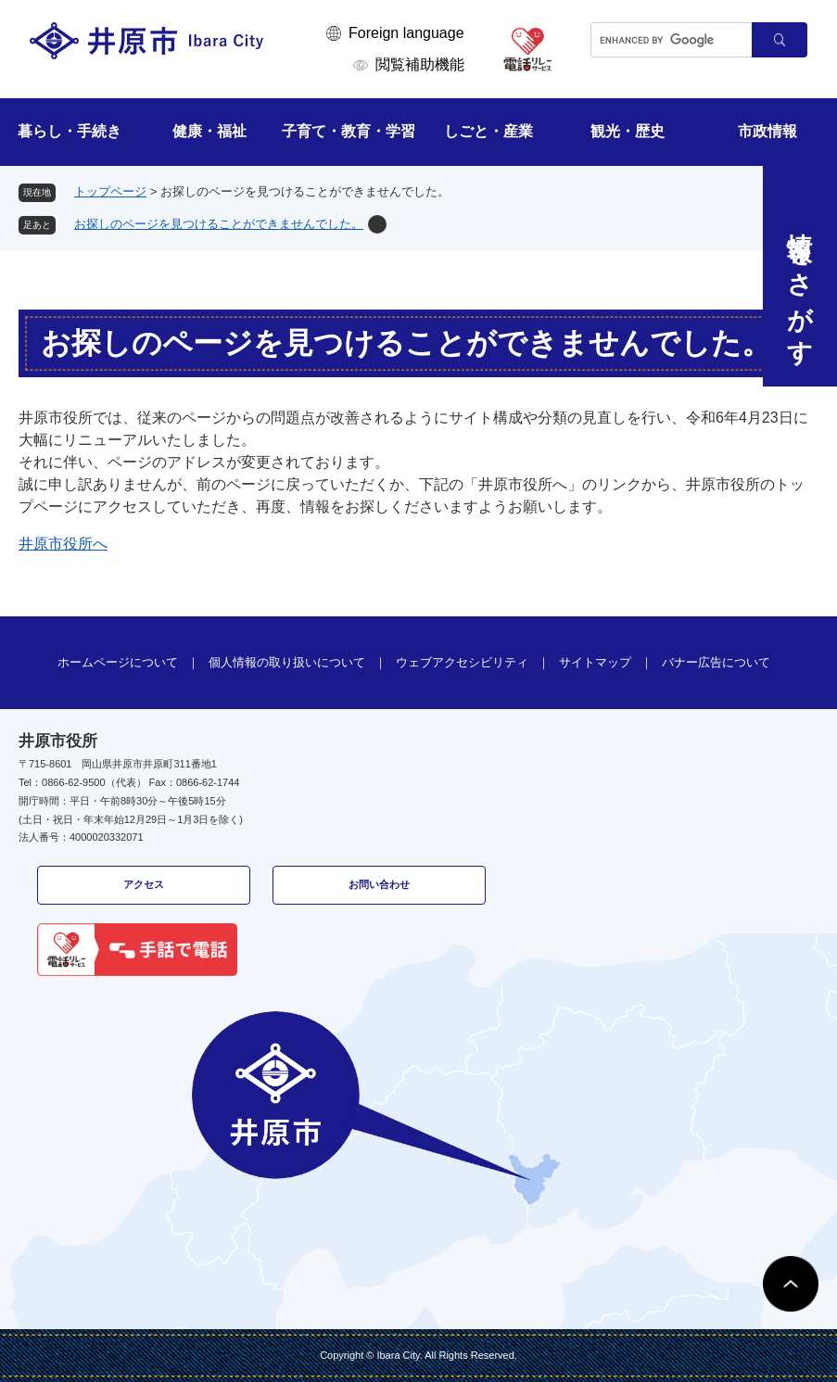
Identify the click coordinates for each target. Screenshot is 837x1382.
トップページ (110, 191)
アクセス (143, 884)
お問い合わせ (379, 884)
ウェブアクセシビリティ (462, 662)
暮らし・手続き (69, 131)
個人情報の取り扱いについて (287, 662)
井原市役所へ (63, 544)
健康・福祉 (209, 131)
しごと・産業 (488, 131)
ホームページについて (117, 662)
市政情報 (767, 131)
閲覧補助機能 (419, 64)
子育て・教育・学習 (348, 131)
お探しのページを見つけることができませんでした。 (218, 224)
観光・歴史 (627, 131)
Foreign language (406, 33)
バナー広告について (716, 662)
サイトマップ (595, 662)
